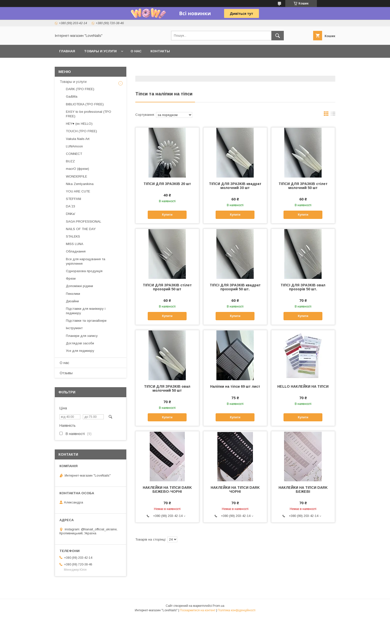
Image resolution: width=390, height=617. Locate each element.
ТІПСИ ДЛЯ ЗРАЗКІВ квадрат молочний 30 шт (235, 186)
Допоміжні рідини (79, 286)
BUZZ (70, 161)
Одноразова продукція (84, 271)
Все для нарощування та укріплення (85, 261)
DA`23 (70, 206)
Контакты (160, 51)
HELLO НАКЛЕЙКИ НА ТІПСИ (303, 386)
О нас (136, 51)
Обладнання (76, 251)
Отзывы (66, 373)
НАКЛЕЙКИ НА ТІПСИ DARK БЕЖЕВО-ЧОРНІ (167, 490)
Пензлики (73, 294)
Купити (167, 214)
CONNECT (74, 154)
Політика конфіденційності (236, 610)
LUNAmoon (74, 146)
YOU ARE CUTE (78, 191)
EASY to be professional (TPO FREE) (88, 114)
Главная (67, 51)
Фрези (71, 278)
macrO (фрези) (77, 169)
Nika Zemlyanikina (80, 184)
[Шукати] (277, 35)
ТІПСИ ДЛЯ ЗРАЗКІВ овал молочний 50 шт (167, 388)
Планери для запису (82, 336)
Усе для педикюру (80, 351)
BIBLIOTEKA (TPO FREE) (85, 104)
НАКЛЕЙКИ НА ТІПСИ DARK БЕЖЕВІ (303, 490)
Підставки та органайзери (86, 320)
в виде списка (333, 114)
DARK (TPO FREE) (80, 89)
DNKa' (70, 214)
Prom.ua (218, 606)
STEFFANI (73, 199)
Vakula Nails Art (77, 139)
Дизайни (72, 301)
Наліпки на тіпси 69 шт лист (235, 386)
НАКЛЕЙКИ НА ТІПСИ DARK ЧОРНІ (235, 490)
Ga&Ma (71, 96)
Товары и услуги (100, 51)
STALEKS (73, 236)
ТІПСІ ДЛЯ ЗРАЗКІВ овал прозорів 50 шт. (303, 287)
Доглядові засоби (80, 343)
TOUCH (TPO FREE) (81, 131)
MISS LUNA (74, 244)
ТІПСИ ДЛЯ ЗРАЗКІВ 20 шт (167, 184)
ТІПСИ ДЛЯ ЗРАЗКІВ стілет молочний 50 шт (303, 186)
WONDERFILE (76, 176)
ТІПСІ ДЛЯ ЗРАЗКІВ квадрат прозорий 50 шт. (235, 287)
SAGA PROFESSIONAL (83, 221)
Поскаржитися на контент (197, 610)
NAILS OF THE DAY (81, 229)
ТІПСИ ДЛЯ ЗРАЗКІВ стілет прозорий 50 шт (167, 287)
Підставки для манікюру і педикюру (85, 311)
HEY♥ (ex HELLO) (79, 123)
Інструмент (74, 328)
